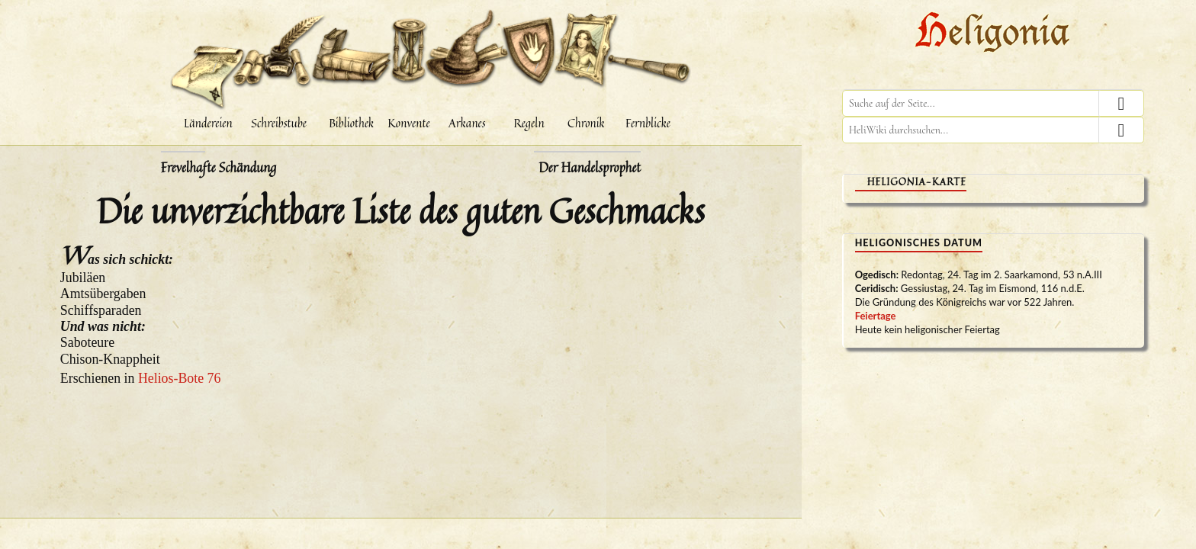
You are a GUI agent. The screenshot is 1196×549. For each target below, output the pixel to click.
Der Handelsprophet (589, 168)
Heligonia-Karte (916, 182)
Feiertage (875, 316)
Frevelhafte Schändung (219, 168)
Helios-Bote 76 (179, 378)
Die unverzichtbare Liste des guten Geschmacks (401, 210)
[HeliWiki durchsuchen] (993, 130)
